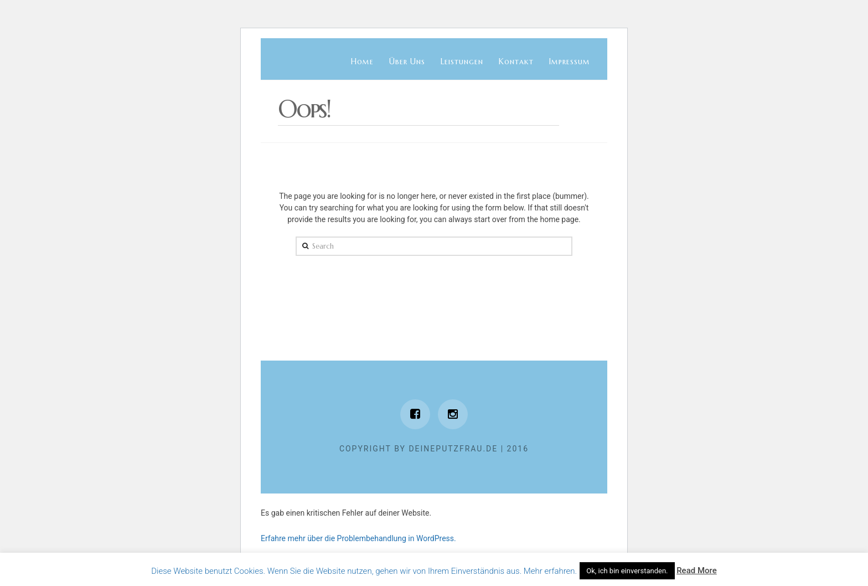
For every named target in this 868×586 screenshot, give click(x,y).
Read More (696, 570)
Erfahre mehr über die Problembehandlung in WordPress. (358, 538)
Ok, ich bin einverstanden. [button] (627, 571)
